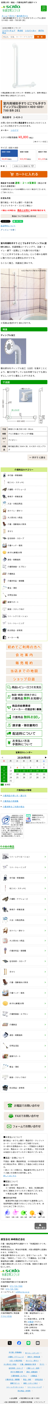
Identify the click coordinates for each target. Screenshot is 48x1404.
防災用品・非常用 (24, 1391)
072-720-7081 (12, 1289)
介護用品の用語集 (11, 801)
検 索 (40, 37)
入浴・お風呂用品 (15, 1360)
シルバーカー (30, 30)
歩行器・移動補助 (15, 1352)
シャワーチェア (8, 30)
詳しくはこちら (9, 1175)
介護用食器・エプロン (19, 1376)
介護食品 (34, 1376)
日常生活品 (39, 1379)
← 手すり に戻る (37, 457)
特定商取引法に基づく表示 (30, 1398)
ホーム (4, 16)
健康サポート (15, 1383)
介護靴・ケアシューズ (16, 1357)
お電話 (30, 1321)
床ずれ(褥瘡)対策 (16, 1372)
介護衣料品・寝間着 (12, 1379)
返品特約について (8, 225)
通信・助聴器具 (32, 1372)
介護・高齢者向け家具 (28, 1364)
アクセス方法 (6, 1316)
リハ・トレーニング (34, 1387)
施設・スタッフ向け (30, 1383)
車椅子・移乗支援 (33, 1357)
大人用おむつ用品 (10, 1364)
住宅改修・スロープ (16, 1368)
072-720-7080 (16, 1286)
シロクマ (15, 130)
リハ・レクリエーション (15, 1387)
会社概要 (14, 1398)
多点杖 (20, 30)
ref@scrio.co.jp (22, 1292)
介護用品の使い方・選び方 (14, 795)
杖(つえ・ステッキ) (32, 1353)
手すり (12, 16)
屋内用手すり (22, 16)
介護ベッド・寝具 (32, 1368)
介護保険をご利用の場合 (14, 806)
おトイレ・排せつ (32, 1360)
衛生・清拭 (27, 1379)
